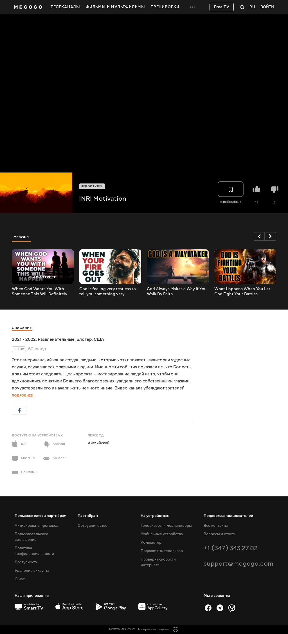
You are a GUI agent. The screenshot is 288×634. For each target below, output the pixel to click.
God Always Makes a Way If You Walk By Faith (177, 291)
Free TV (222, 7)
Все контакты (216, 525)
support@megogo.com (238, 563)
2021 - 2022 (24, 339)
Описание (22, 328)
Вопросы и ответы (220, 534)
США (99, 339)
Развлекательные (56, 339)
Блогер (84, 339)
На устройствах (155, 515)
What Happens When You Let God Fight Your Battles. (242, 291)
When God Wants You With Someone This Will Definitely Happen (39, 291)
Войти (267, 7)
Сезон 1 (21, 237)
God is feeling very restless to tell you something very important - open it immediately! (107, 291)
